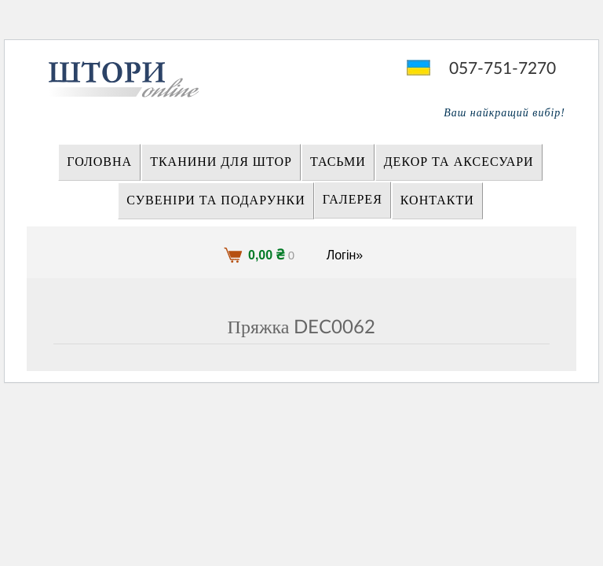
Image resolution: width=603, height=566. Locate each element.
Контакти (437, 200)
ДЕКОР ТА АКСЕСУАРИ (459, 162)
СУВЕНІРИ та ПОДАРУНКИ (215, 200)
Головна (99, 162)
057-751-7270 (502, 69)
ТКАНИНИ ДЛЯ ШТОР (221, 162)
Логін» (345, 255)
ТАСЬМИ (338, 162)
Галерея (352, 199)
